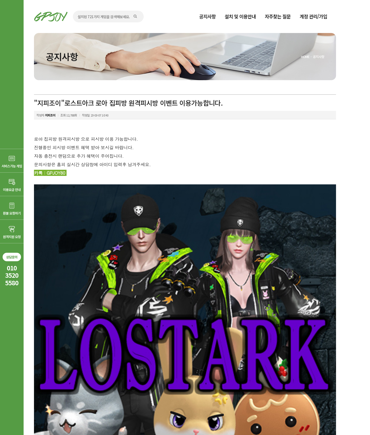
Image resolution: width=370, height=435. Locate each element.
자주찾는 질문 (278, 16)
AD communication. (106, 419)
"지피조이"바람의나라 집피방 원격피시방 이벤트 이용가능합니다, (99, 341)
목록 (329, 327)
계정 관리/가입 (313, 16)
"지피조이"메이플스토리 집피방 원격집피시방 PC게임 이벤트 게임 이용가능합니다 (110, 351)
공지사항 (207, 16)
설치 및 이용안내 (240, 16)
